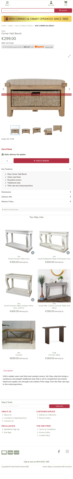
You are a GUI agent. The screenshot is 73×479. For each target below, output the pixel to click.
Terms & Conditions (46, 429)
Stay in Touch (6, 402)
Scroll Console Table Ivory (18, 258)
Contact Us (7, 421)
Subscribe (59, 406)
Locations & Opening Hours (14, 418)
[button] (69, 56)
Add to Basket (41, 160)
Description (8, 370)
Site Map (6, 432)
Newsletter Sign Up (10, 429)
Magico (50, 467)
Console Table (54, 355)
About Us (6, 415)
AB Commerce (67, 467)
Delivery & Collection (46, 415)
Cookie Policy (43, 435)
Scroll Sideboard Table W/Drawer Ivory (54, 258)
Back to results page (11, 210)
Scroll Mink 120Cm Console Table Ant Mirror (54, 306)
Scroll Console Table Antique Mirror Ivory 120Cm (18, 306)
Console (18, 355)
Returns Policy (44, 418)
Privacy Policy (43, 432)
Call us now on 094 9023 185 (36, 461)
